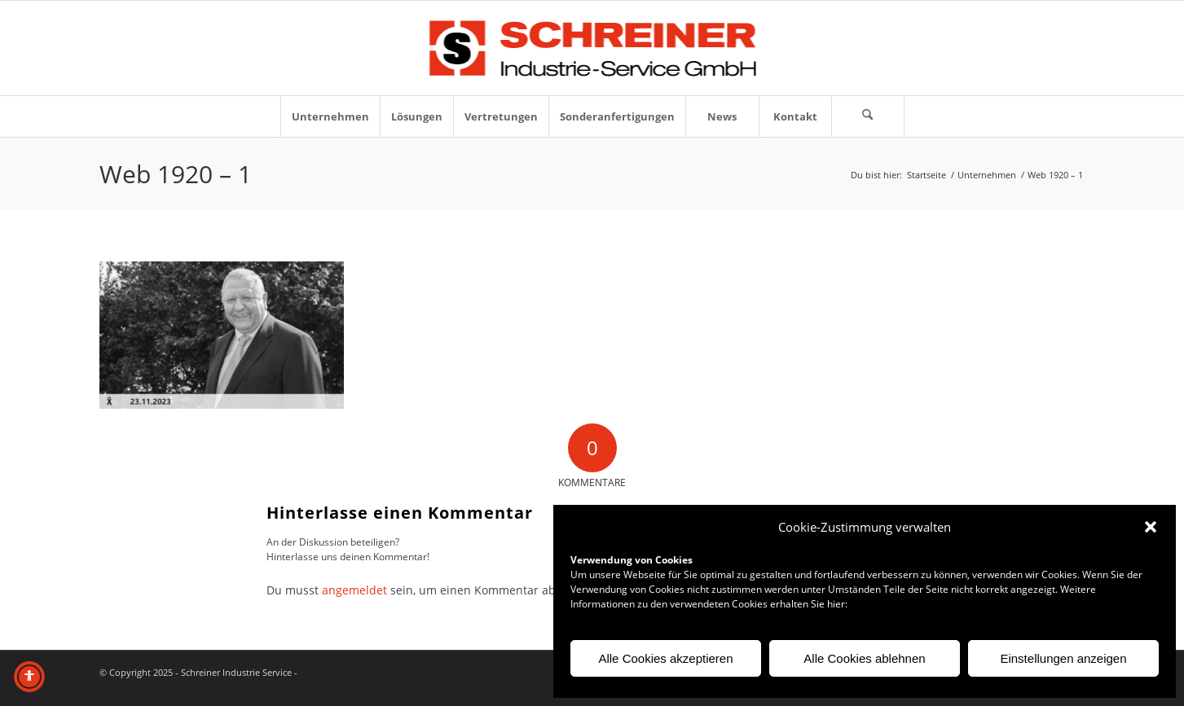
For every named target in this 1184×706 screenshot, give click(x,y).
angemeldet (354, 590)
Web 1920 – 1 (175, 174)
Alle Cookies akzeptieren (665, 658)
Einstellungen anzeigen (1063, 658)
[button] (1150, 527)
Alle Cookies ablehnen (864, 658)
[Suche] (868, 116)
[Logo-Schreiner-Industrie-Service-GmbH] (592, 48)
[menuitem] (330, 116)
